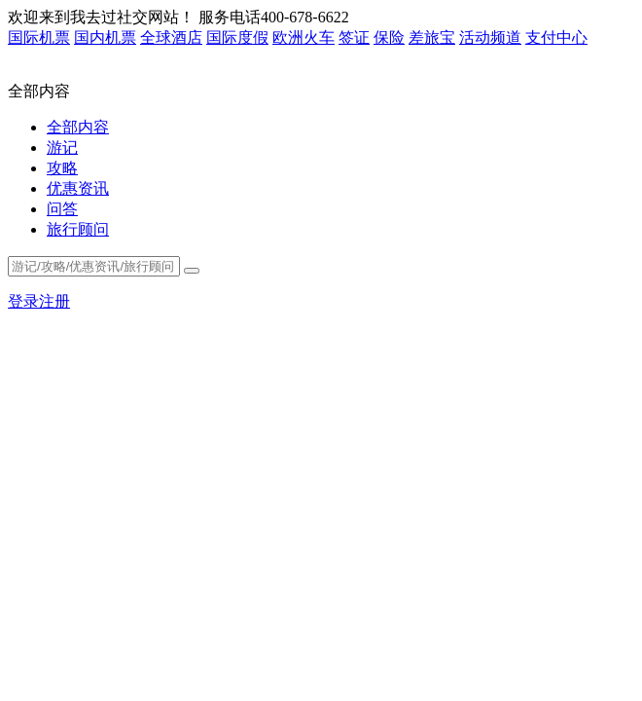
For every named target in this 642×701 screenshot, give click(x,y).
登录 (23, 301)
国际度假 (237, 37)
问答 (62, 209)
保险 (389, 37)
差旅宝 (432, 37)
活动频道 (490, 37)
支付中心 (556, 37)
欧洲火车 (303, 37)
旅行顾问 (78, 229)
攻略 (62, 168)
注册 (54, 301)
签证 (354, 37)
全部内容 (78, 127)
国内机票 (105, 37)
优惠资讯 (78, 188)
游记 (62, 147)
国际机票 (39, 37)
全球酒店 (171, 37)
